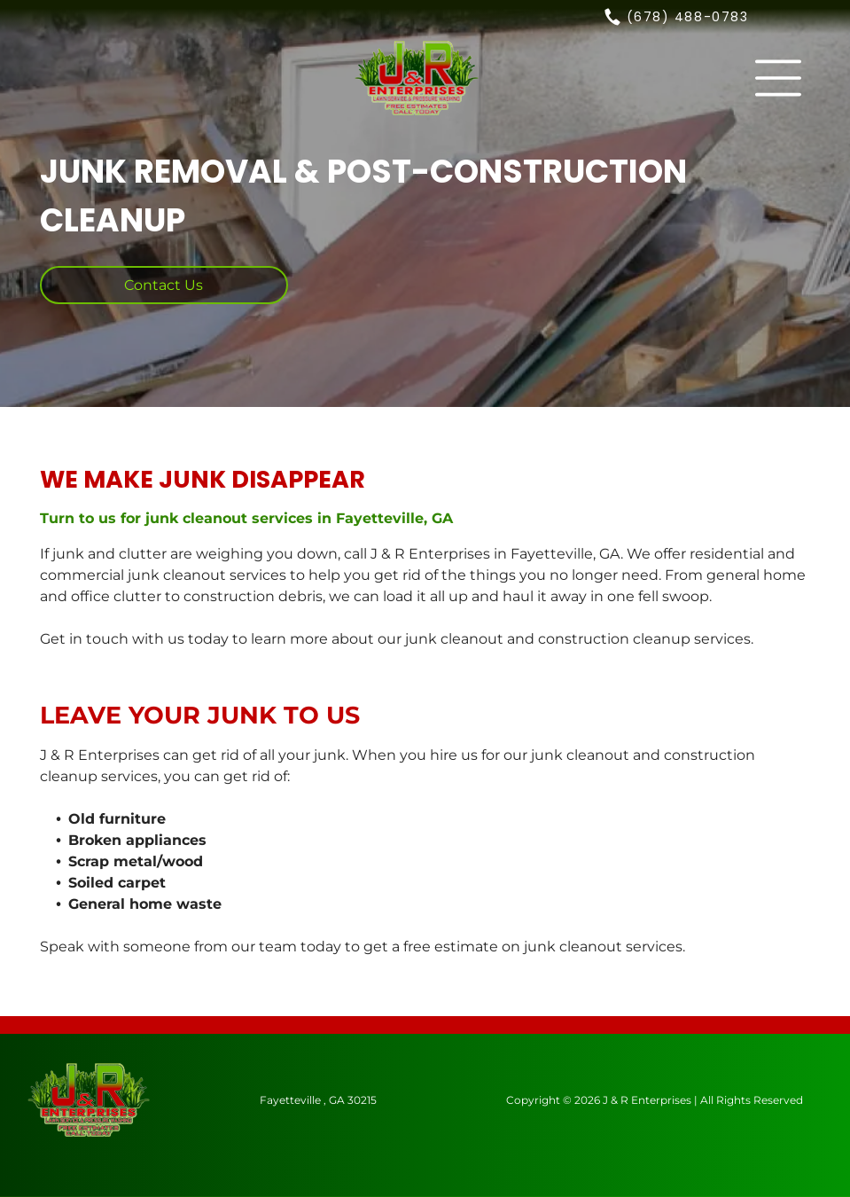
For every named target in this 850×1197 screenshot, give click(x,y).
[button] (778, 78)
